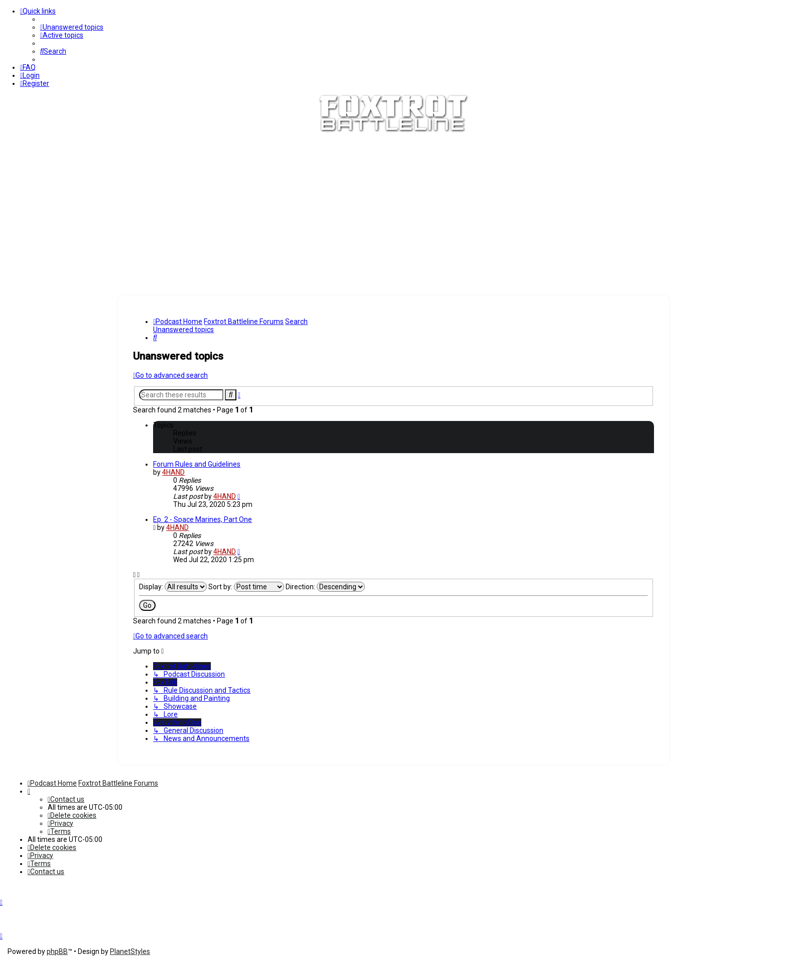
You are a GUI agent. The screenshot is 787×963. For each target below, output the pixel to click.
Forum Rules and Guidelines (196, 464)
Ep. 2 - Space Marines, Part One (202, 519)
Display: (173, 587)
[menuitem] (71, 27)
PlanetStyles (130, 951)
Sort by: (246, 587)
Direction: (325, 587)
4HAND (173, 472)
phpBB (57, 951)
